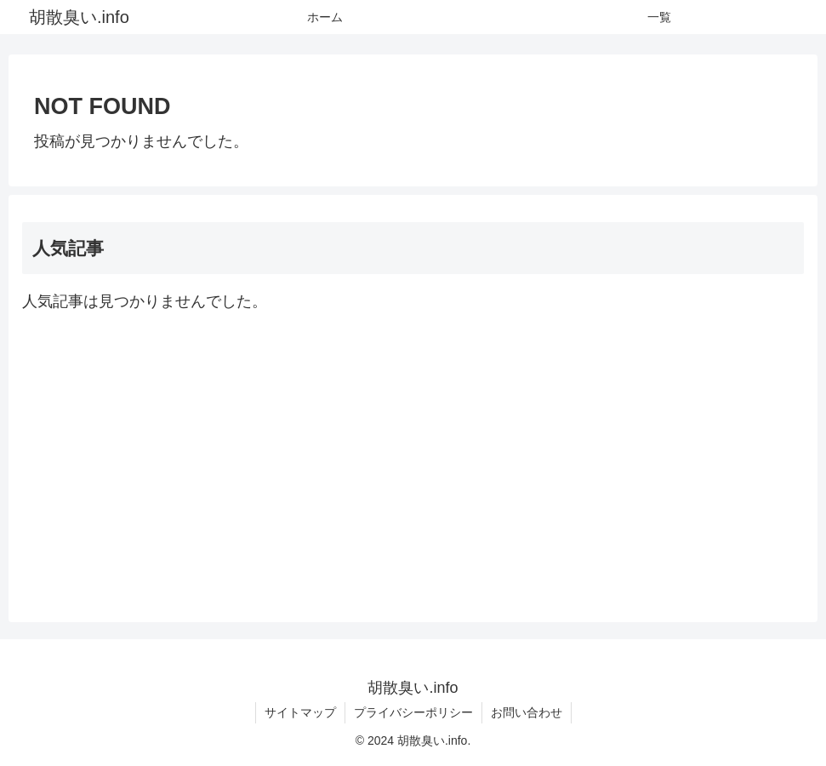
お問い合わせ (526, 712)
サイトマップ (300, 712)
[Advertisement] (413, 462)
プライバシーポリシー (413, 712)
